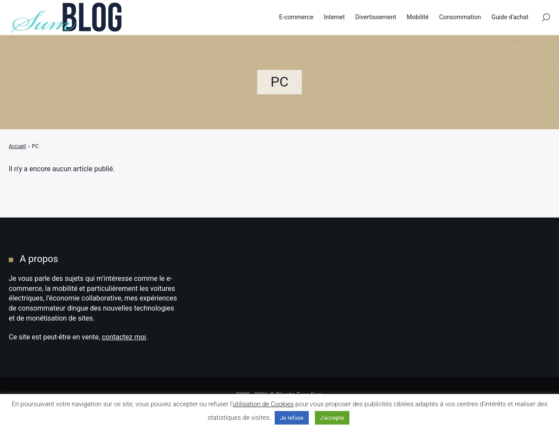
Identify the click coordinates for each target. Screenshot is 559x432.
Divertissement (376, 17)
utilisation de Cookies (263, 404)
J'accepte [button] (332, 418)
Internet (334, 17)
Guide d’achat (509, 17)
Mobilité (417, 17)
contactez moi (124, 337)
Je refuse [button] (292, 418)
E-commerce (296, 17)
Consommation (460, 17)
